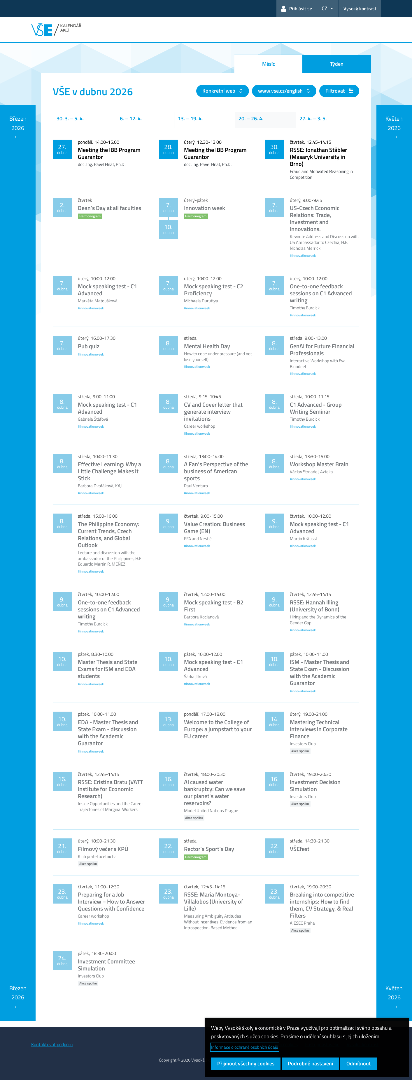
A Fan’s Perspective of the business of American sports (216, 471)
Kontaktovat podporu (52, 1044)
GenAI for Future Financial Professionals (322, 349)
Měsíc (268, 64)
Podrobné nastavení (310, 1063)
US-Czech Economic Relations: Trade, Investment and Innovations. (314, 218)
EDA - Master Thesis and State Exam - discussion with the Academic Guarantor (108, 732)
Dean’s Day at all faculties (109, 207)
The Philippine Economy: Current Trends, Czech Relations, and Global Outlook (108, 534)
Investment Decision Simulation (315, 785)
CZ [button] (324, 8)
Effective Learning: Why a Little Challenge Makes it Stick (109, 471)
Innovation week (204, 207)
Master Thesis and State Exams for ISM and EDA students (107, 668)
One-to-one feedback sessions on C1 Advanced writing (321, 293)
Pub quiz (88, 346)
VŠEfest (299, 848)
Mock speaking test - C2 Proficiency (213, 290)
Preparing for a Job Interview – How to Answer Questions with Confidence (111, 901)
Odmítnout (358, 1063)
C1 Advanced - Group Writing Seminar (316, 408)
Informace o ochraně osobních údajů (244, 1047)
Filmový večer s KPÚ (103, 848)
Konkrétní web (219, 91)
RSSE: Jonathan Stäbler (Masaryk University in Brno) (318, 156)
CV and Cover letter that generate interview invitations (213, 411)
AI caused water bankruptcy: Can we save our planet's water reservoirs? (214, 792)
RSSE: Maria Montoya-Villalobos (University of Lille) (213, 901)
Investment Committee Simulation (106, 965)
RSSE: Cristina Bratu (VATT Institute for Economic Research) (110, 788)
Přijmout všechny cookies (245, 1063)
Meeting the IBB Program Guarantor (109, 153)
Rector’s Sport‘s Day (209, 848)
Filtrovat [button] (339, 91)
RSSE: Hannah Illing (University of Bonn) (314, 606)
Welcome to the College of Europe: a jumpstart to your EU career (218, 729)
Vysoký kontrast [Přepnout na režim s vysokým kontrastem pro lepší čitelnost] (359, 8)
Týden (336, 64)
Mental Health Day (207, 346)
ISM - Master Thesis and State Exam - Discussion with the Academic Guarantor (319, 672)
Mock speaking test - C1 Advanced (107, 290)
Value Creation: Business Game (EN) (214, 527)
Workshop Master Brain (319, 464)
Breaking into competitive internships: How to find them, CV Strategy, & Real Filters (322, 905)
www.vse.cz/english (281, 91)
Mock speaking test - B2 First (213, 606)
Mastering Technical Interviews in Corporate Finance (319, 729)
